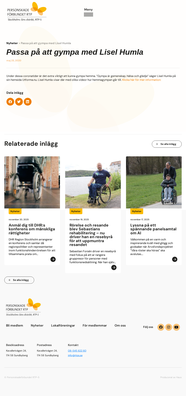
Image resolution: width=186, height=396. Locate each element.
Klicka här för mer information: (141, 80)
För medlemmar (95, 325)
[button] (10, 102)
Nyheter (12, 43)
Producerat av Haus (171, 377)
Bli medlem (14, 325)
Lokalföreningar (63, 325)
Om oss (120, 325)
